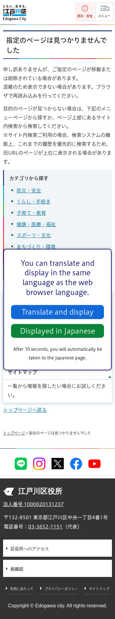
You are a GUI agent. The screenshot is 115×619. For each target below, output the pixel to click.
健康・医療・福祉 (36, 224)
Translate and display (57, 311)
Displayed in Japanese (57, 331)
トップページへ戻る (25, 410)
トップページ (14, 433)
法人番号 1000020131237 (33, 504)
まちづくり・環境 (36, 246)
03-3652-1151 (45, 526)
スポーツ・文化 (34, 235)
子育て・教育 (31, 213)
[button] (104, 12)
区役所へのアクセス (29, 549)
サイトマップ (22, 372)
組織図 (16, 569)
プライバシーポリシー (61, 588)
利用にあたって (21, 588)
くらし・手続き (34, 201)
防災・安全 (29, 190)
